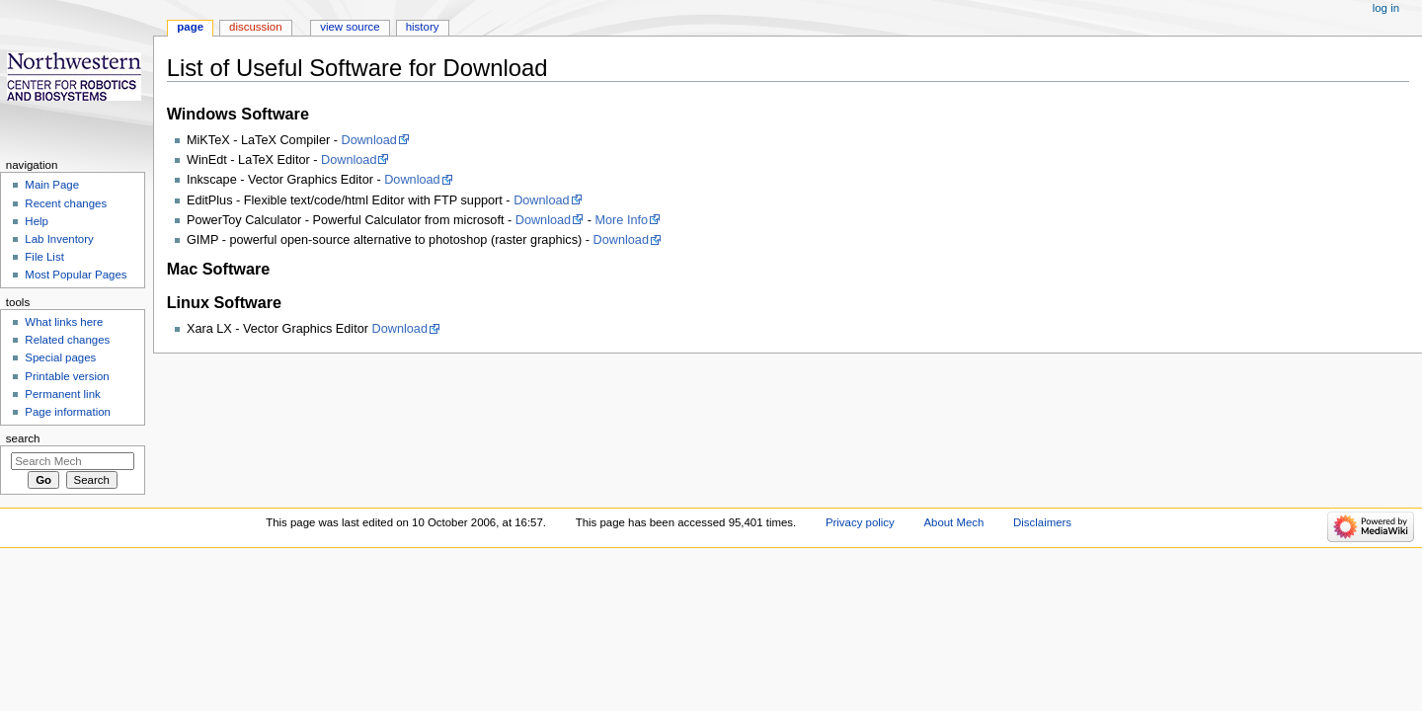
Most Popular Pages (75, 274)
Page (190, 27)
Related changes (67, 340)
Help (36, 221)
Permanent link (62, 394)
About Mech (953, 522)
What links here (64, 322)
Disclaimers (1042, 522)
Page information (68, 412)
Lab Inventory (59, 239)
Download (368, 140)
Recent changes (66, 203)
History (422, 27)
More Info (621, 220)
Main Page (52, 185)
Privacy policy (860, 522)
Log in (1386, 8)
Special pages (60, 357)
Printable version (67, 376)
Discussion (255, 27)
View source (349, 27)
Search (23, 438)
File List (44, 257)
